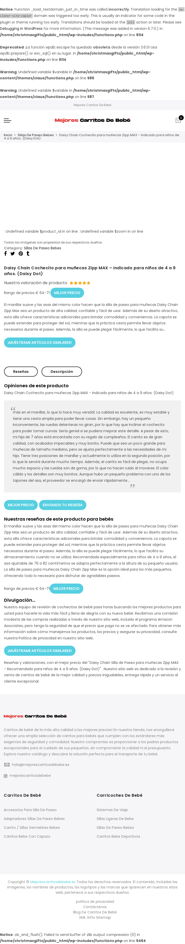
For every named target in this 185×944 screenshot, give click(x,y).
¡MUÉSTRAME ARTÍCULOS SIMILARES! (40, 342)
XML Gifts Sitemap (95, 917)
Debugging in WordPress (21, 28)
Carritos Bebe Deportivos (118, 836)
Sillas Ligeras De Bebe (115, 818)
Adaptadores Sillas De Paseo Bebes (34, 818)
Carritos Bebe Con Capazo (27, 836)
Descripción (62, 371)
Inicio (8, 135)
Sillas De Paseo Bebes (36, 135)
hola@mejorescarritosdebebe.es (40, 764)
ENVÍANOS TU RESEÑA (63, 505)
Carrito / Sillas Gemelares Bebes (32, 827)
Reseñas (21, 371)
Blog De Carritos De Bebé (95, 912)
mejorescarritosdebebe (27, 775)
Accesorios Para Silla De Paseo (30, 809)
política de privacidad (95, 901)
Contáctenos (95, 906)
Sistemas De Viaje (112, 809)
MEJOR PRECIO (67, 292)
